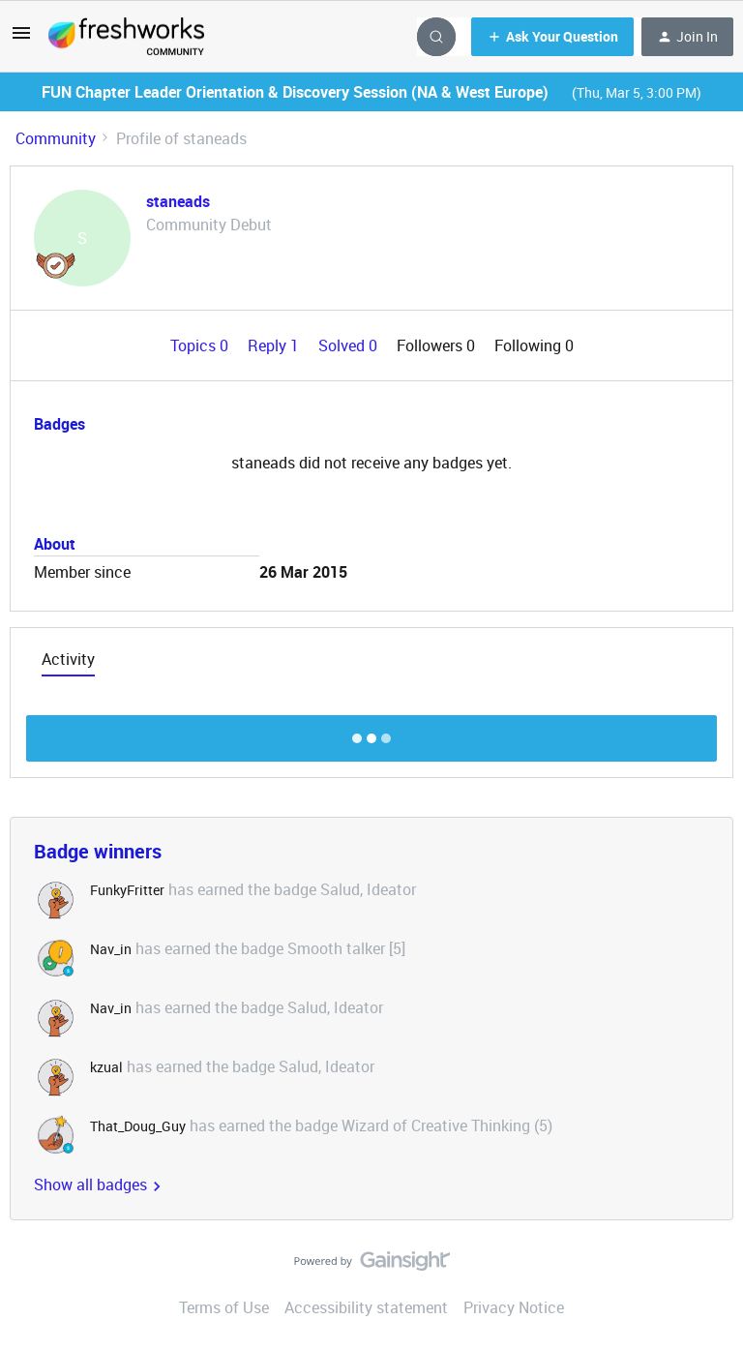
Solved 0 (349, 345)
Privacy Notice (513, 1307)
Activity (68, 659)
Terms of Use (224, 1307)
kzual (106, 1067)
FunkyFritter (127, 890)
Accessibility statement (366, 1307)
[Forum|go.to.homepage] (126, 36)
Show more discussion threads (372, 733)
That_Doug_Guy (138, 1126)
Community (55, 138)
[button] (21, 38)
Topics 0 (201, 345)
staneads (178, 201)
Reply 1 (275, 345)
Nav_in (111, 949)
